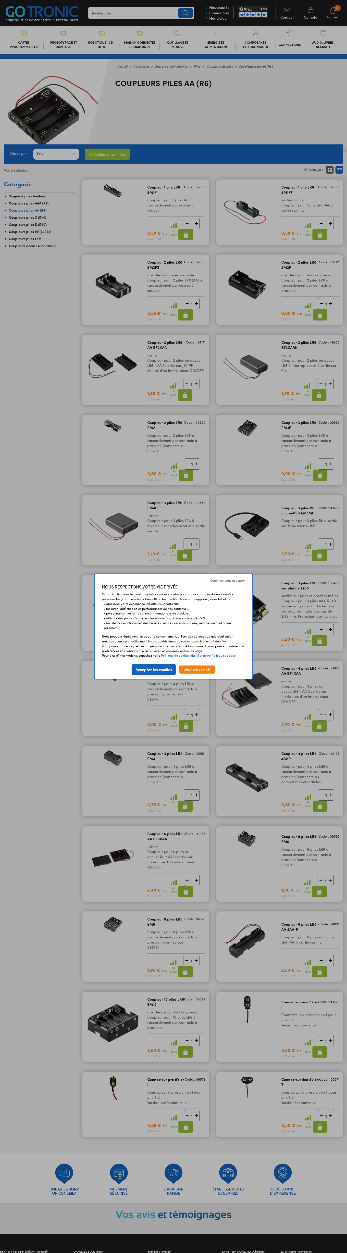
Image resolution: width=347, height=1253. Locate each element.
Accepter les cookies (154, 669)
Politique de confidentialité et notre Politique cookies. (198, 655)
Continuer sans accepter (227, 580)
